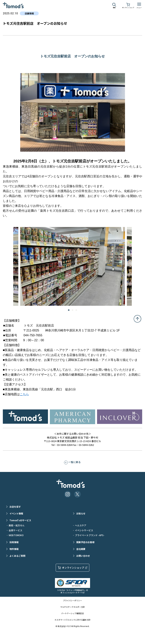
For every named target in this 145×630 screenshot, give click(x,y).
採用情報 (14, 542)
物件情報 (14, 548)
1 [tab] (69, 310)
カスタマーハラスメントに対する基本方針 (72, 619)
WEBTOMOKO (16, 535)
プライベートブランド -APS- (89, 535)
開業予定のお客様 (85, 542)
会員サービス (15, 530)
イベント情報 (16, 513)
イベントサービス (84, 530)
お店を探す (15, 506)
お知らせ (80, 513)
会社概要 (80, 548)
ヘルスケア (80, 525)
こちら (24, 394)
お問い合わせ (83, 555)
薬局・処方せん (17, 525)
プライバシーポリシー (72, 600)
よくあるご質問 (17, 555)
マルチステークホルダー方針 (72, 606)
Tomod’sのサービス (20, 520)
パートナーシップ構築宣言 (72, 613)
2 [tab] (72, 310)
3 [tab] (76, 310)
